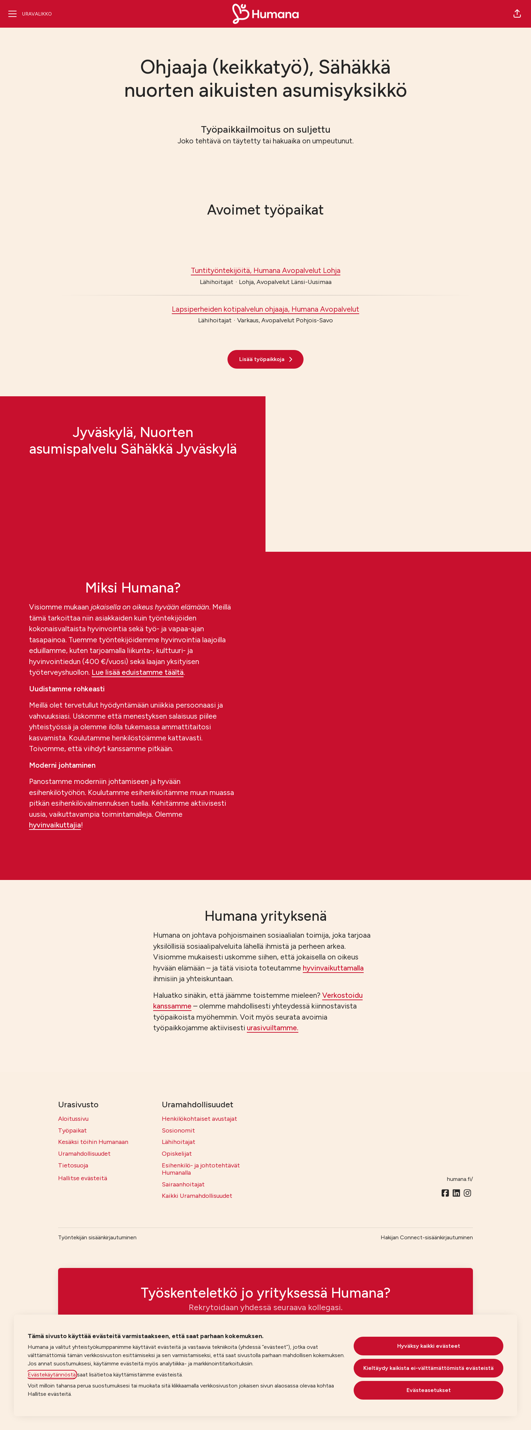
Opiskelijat (177, 1153)
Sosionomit (178, 1130)
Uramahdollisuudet (84, 1153)
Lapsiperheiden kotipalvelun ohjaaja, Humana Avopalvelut (265, 309)
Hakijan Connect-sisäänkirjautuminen (427, 1237)
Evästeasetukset (429, 1390)
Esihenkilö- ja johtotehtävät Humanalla (201, 1169)
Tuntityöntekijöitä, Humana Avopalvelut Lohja (266, 270)
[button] (517, 13)
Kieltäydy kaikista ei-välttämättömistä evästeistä (428, 1368)
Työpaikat (72, 1130)
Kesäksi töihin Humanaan (93, 1142)
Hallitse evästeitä (82, 1178)
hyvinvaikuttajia (55, 825)
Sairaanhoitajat (183, 1184)
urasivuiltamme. (272, 1027)
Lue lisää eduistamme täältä (138, 672)
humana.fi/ (460, 1179)
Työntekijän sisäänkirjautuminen (97, 1237)
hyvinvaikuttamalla (333, 968)
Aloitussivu (73, 1119)
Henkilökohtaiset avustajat (199, 1119)
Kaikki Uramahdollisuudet (197, 1196)
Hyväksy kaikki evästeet (428, 1346)
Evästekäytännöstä (52, 1374)
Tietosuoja (73, 1165)
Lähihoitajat (178, 1142)
